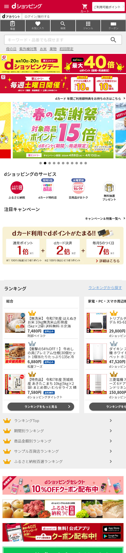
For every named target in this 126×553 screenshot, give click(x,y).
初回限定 (66, 48)
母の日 (11, 48)
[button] (84, 6)
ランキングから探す (105, 287)
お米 (43, 48)
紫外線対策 (28, 48)
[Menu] (6, 6)
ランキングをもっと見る (40, 406)
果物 (53, 48)
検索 (113, 39)
